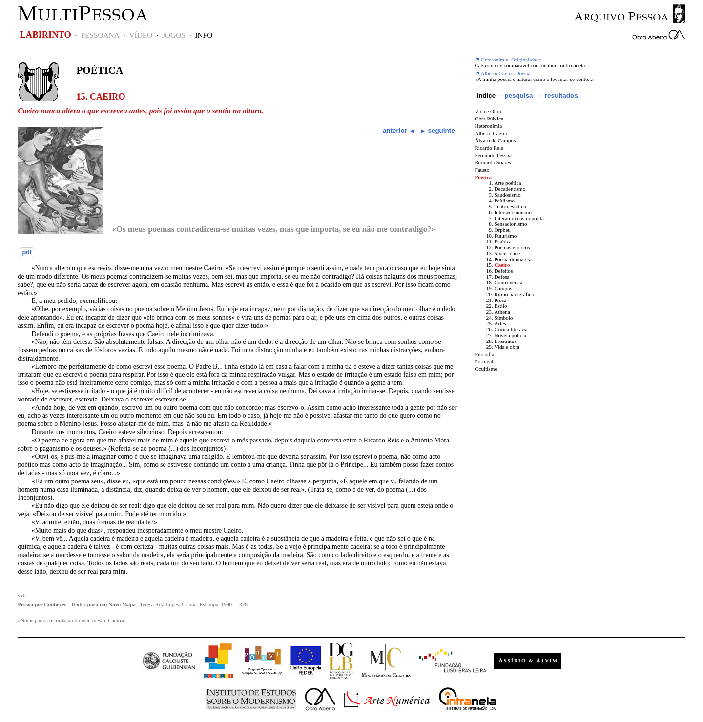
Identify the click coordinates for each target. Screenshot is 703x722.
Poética (99, 70)
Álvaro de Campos (495, 140)
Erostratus (505, 341)
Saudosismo (507, 195)
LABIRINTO (45, 35)
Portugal (484, 361)
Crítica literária (510, 329)
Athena (502, 312)
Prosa (500, 300)
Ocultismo (486, 369)
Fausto (482, 170)
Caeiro (502, 265)
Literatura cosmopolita (519, 218)
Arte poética (507, 183)
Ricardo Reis (489, 148)
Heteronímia (488, 126)
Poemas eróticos (512, 247)
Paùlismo (504, 200)
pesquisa (518, 95)
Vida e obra (506, 347)
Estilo (500, 306)
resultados (561, 95)
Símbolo (503, 318)
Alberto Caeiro (491, 133)
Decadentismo (509, 189)
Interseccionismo (512, 212)
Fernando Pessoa (493, 155)
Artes (500, 323)
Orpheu (502, 230)
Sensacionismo (510, 224)
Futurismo (505, 236)
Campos (503, 288)
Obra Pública (489, 118)
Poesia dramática (512, 259)
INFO (203, 35)
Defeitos (503, 271)
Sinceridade (507, 253)
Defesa (501, 277)
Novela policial (511, 335)
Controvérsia (508, 282)
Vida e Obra (488, 111)
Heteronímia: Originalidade (508, 59)
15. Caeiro (100, 96)
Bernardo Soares (493, 162)
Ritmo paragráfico (514, 294)
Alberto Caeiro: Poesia (502, 73)
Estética (502, 241)
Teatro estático (510, 206)
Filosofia (484, 354)
